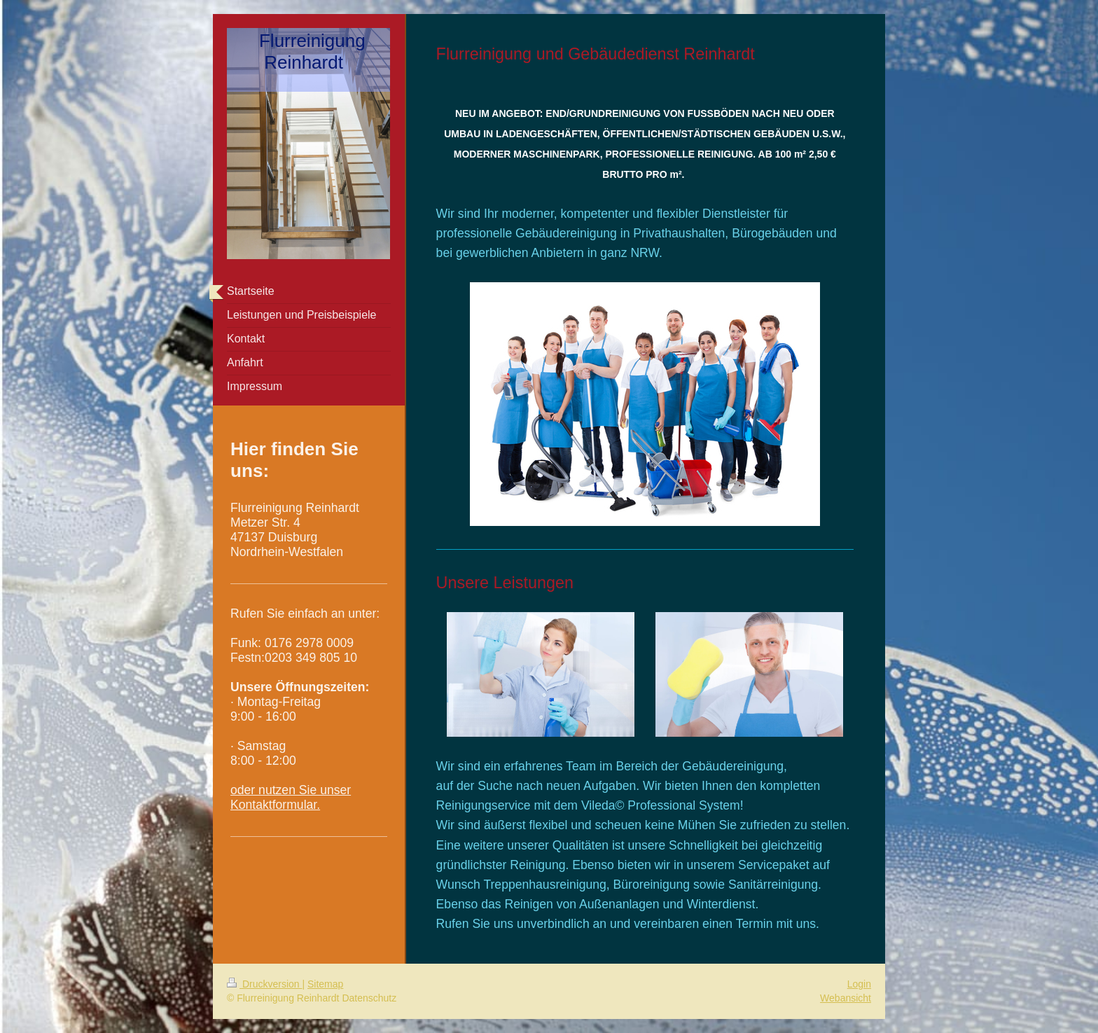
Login (859, 984)
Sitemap (325, 984)
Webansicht (845, 998)
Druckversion (264, 984)
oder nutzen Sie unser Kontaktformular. (290, 797)
